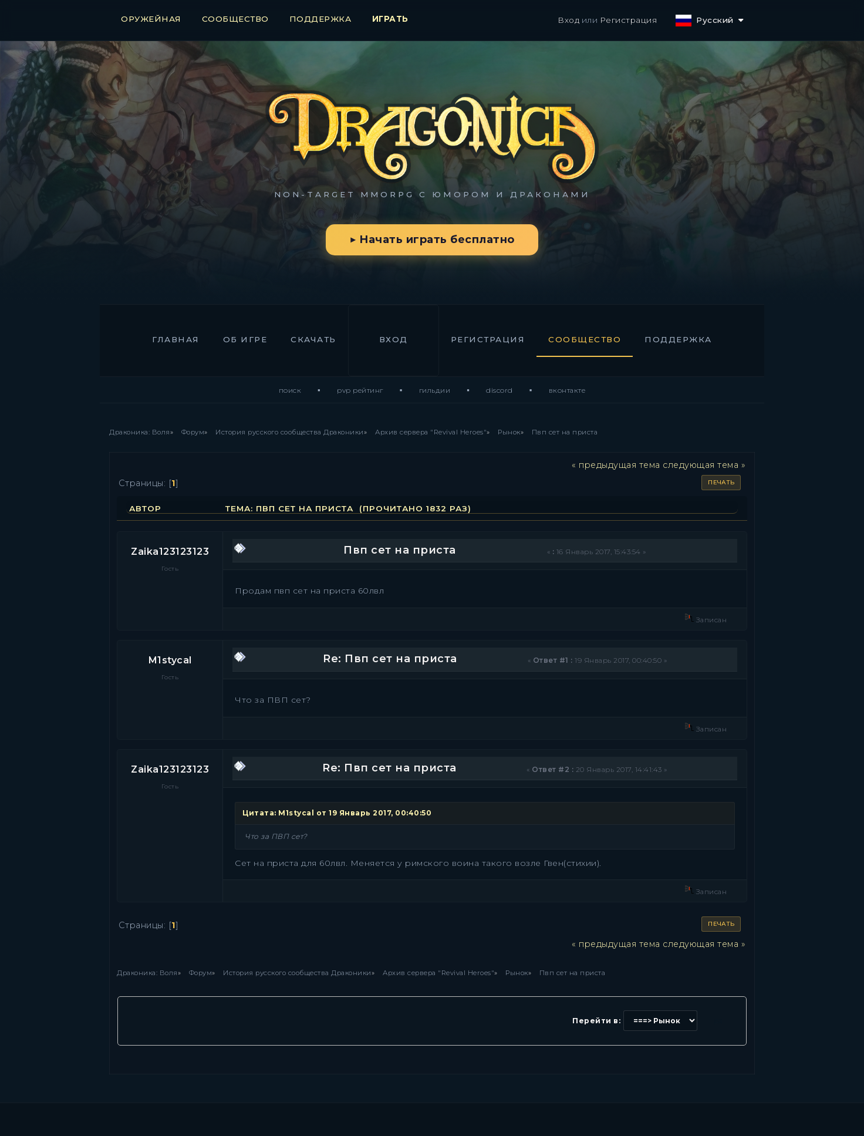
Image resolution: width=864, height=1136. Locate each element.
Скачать (313, 339)
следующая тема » (704, 465)
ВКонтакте (567, 390)
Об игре (245, 339)
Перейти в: (596, 1020)
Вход (568, 20)
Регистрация (628, 20)
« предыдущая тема (616, 465)
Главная (176, 339)
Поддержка (678, 339)
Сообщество (584, 339)
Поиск (290, 390)
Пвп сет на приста (399, 550)
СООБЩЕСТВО (235, 18)
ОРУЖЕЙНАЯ (151, 18)
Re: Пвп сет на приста (390, 658)
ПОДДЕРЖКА (320, 18)
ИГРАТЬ (390, 18)
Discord (499, 390)
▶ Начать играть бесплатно (431, 239)
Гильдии (435, 390)
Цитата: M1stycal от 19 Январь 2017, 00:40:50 (336, 812)
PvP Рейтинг (360, 390)
